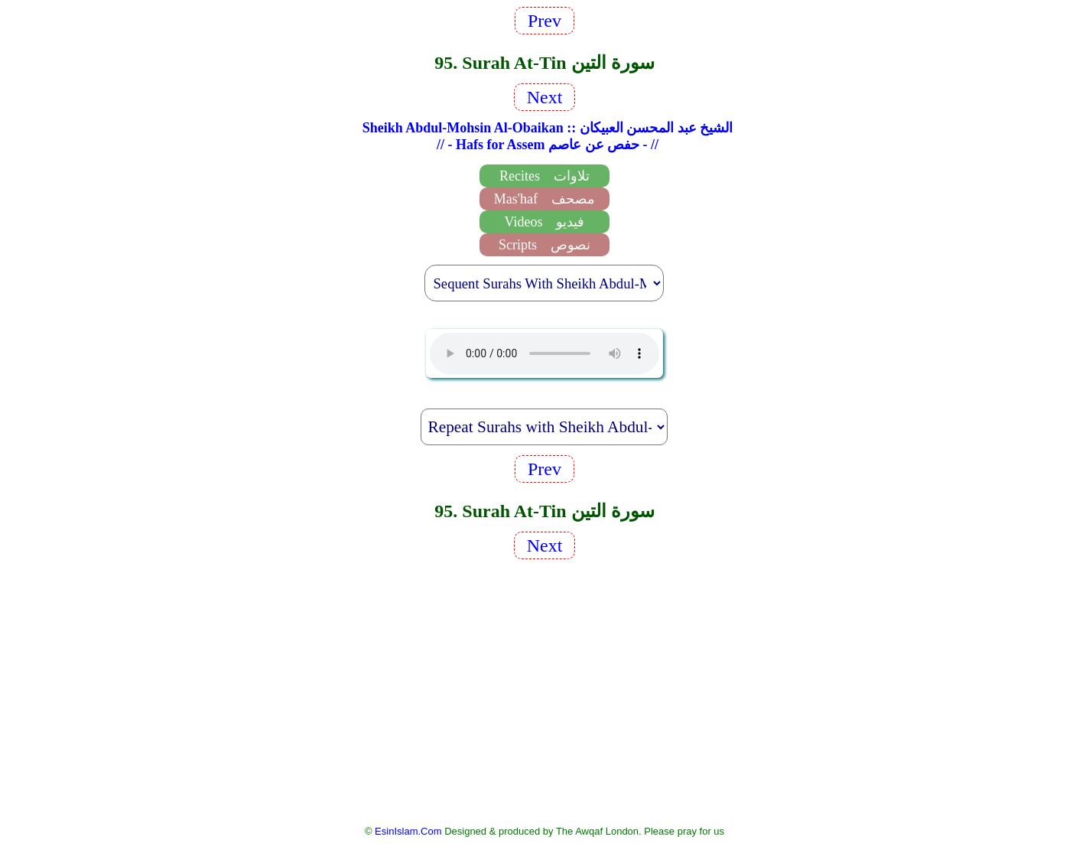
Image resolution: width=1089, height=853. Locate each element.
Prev (544, 21)
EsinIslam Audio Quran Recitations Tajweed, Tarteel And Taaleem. (544, 353)
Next (545, 97)
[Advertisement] (544, 691)
